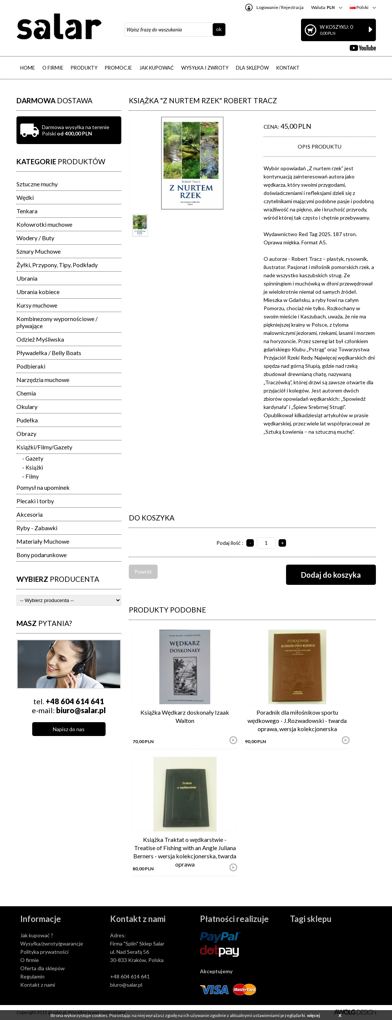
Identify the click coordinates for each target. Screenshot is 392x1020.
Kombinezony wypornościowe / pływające (57, 322)
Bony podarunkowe (41, 554)
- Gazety (32, 458)
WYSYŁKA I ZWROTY (204, 68)
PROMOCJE (118, 68)
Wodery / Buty (35, 237)
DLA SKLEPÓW (252, 68)
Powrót (143, 571)
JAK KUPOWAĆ (156, 68)
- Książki (32, 467)
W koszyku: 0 (346, 30)
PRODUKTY (84, 68)
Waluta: (323, 7)
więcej (313, 1015)
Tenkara (26, 210)
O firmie (29, 960)
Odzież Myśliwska (40, 339)
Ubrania (26, 278)
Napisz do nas (69, 729)
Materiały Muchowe (42, 541)
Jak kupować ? (36, 935)
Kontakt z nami (37, 984)
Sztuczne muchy (37, 183)
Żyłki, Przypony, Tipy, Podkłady (57, 264)
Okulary (26, 406)
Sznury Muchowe (38, 251)
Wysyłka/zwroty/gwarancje (51, 943)
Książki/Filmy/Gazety (44, 447)
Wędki (25, 197)
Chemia (26, 393)
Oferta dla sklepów (42, 968)
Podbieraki (30, 366)
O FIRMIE (52, 68)
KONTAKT (288, 68)
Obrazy (26, 433)
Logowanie (267, 7)
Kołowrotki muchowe (44, 224)
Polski (359, 7)
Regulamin (32, 976)
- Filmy (30, 476)
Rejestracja (292, 7)
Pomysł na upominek (43, 487)
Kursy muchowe (36, 305)
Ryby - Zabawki (36, 527)
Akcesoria (29, 514)
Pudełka (27, 420)
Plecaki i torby (35, 500)
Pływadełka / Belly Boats (48, 352)
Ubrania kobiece (38, 291)
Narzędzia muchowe (42, 379)
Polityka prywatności (44, 952)
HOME (27, 68)
